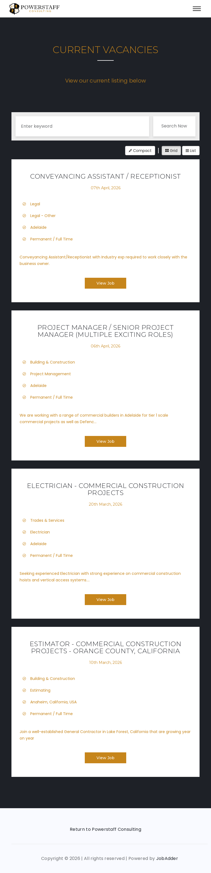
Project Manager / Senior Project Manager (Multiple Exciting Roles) (105, 330)
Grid (171, 150)
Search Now (174, 126)
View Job (105, 283)
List (191, 150)
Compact (140, 150)
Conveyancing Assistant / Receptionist (105, 176)
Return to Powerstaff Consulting (105, 829)
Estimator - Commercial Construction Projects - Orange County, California (106, 647)
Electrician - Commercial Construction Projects (105, 489)
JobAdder (167, 858)
